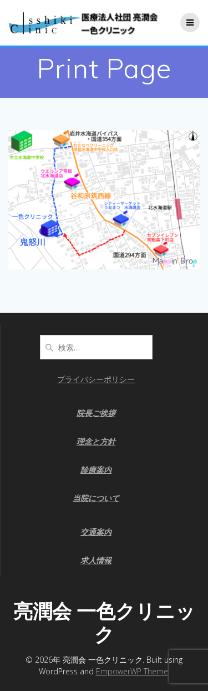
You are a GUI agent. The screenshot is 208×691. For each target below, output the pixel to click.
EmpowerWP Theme (132, 671)
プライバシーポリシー (96, 379)
